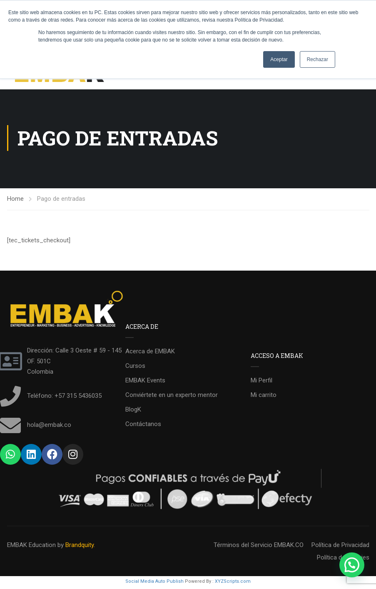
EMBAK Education (31, 547)
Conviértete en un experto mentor (171, 397)
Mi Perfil (261, 382)
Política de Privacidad (340, 547)
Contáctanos (143, 426)
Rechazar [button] (317, 59)
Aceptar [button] (278, 59)
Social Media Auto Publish (154, 583)
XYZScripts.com (233, 583)
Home (15, 201)
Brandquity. (80, 547)
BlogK (133, 411)
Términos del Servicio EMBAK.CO (259, 547)
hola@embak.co (49, 427)
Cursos (135, 368)
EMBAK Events (145, 382)
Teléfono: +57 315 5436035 (64, 398)
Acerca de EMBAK (150, 353)
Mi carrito (263, 397)
